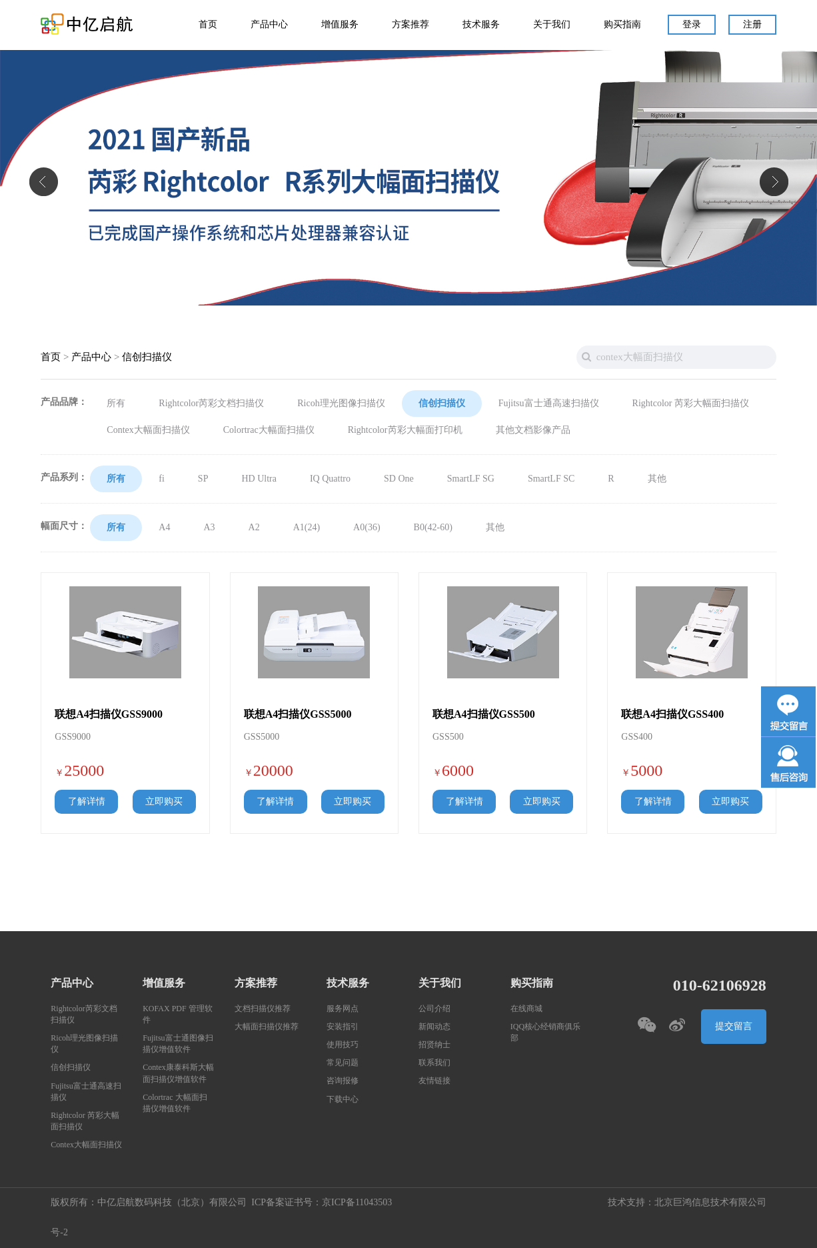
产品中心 (269, 24)
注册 (752, 24)
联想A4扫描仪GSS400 (672, 714)
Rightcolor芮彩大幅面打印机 (405, 430)
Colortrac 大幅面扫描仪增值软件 (175, 1103)
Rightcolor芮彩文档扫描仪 (211, 403)
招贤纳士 (434, 1045)
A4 (164, 527)
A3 (209, 527)
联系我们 (434, 1063)
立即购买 (164, 801)
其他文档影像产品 (533, 430)
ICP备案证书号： (286, 1202)
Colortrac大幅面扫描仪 (269, 430)
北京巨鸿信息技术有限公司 (710, 1202)
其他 (657, 479)
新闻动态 (434, 1027)
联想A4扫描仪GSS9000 (109, 714)
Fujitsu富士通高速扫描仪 (548, 403)
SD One (399, 479)
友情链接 (434, 1081)
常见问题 (343, 1063)
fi (162, 479)
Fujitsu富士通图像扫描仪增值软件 (178, 1044)
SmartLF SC (551, 479)
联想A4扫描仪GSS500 (483, 714)
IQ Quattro (330, 479)
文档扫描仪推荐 (263, 1009)
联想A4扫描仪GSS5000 (298, 714)
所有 (116, 403)
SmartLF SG (470, 479)
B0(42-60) (433, 527)
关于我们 (551, 24)
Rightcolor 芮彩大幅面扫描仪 (690, 403)
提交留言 (733, 1026)
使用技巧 (343, 1045)
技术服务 (481, 24)
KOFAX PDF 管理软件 (177, 1015)
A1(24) (306, 527)
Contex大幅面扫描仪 (148, 430)
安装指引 (343, 1027)
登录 (691, 24)
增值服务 (340, 24)
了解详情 (86, 801)
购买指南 (622, 24)
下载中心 (343, 1099)
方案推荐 (410, 24)
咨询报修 (343, 1081)
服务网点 (343, 1009)
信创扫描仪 (147, 357)
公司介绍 (434, 1009)
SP (203, 479)
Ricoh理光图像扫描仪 (341, 403)
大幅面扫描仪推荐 (267, 1027)
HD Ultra (259, 479)
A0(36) (366, 527)
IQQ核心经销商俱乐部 (545, 1033)
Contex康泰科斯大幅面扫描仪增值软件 (178, 1073)
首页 (208, 24)
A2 (254, 527)
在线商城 (526, 1009)
